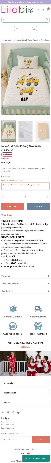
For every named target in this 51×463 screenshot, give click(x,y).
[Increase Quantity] (48, 196)
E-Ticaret (20, 461)
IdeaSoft (14, 461)
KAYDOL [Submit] (40, 440)
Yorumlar (5, 275)
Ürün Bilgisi (6, 214)
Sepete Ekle (13, 206)
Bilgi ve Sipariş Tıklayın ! (36, 458)
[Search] (25, 20)
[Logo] (17, 10)
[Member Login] (42, 10)
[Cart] (48, 10)
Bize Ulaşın (5, 422)
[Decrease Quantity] (3, 196)
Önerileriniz (7, 291)
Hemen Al (38, 206)
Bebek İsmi (5, 176)
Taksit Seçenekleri (10, 283)
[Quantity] (25, 196)
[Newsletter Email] (25, 439)
